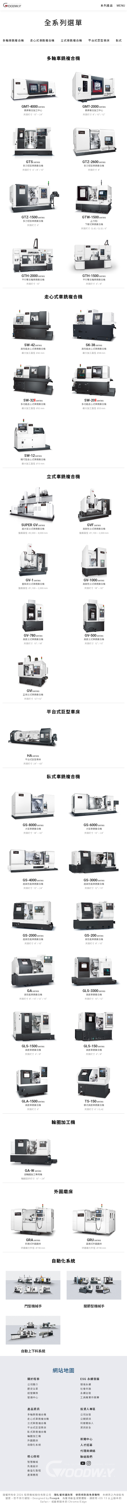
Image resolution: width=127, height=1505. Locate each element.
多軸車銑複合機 (36, 1414)
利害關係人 (87, 1423)
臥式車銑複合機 (36, 1431)
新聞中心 (86, 1439)
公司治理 (85, 1414)
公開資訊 (85, 1419)
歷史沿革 (32, 1388)
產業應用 (32, 1475)
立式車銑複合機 (36, 1423)
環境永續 (85, 1384)
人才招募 (86, 1445)
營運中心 (32, 1397)
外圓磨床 (32, 1440)
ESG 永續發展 (90, 1379)
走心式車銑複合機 (38, 1419)
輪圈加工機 (34, 1436)
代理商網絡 (88, 1451)
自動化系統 (34, 1444)
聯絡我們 (86, 1456)
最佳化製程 (34, 1470)
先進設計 (32, 1466)
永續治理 (85, 1393)
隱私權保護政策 (63, 1494)
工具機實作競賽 (89, 1397)
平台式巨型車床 (36, 1427)
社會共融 (85, 1388)
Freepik (55, 1498)
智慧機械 (32, 1462)
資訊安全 (85, 1427)
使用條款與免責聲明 (88, 1494)
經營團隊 (32, 1393)
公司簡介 (32, 1384)
